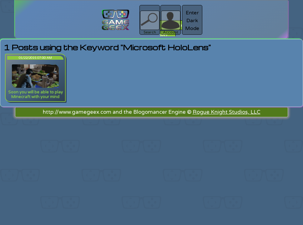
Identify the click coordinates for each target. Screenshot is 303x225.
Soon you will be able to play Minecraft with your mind (35, 94)
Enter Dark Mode (192, 21)
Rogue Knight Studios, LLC (226, 112)
